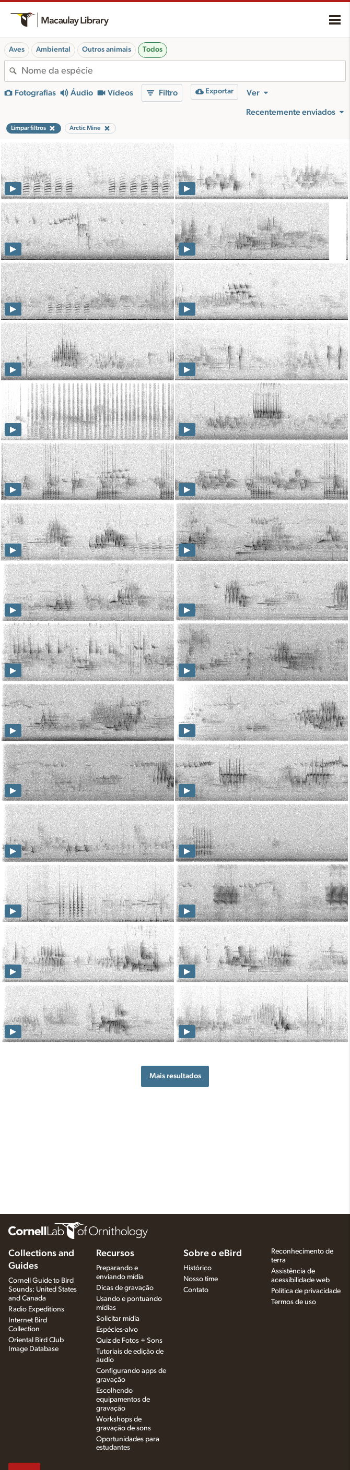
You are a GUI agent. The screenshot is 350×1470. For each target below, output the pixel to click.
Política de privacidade (306, 1291)
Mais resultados (175, 1076)
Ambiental (53, 49)
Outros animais (106, 49)
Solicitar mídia (117, 1318)
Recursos (115, 1253)
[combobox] (183, 71)
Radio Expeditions (36, 1309)
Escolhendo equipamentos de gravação (123, 1399)
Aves (17, 49)
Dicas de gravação (125, 1288)
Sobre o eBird (212, 1253)
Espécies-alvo (117, 1329)
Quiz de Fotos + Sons (129, 1340)
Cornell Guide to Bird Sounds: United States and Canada (42, 1289)
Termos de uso (293, 1302)
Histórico (197, 1268)
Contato (195, 1290)
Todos (152, 49)
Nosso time (200, 1279)
